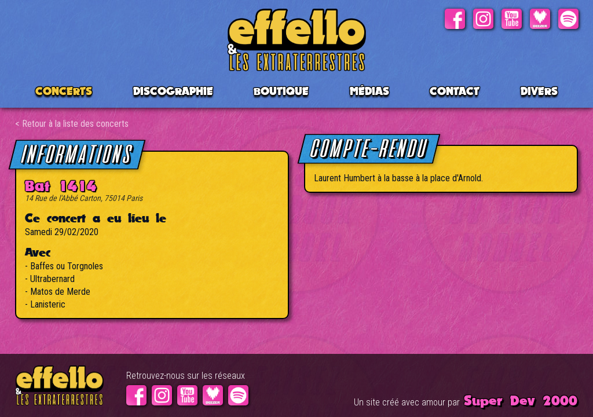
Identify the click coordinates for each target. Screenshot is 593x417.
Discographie (173, 91)
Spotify (568, 19)
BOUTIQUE (281, 91)
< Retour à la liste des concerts (72, 123)
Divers (539, 91)
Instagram (483, 19)
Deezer (540, 19)
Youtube (512, 19)
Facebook (455, 19)
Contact (454, 91)
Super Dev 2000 (520, 400)
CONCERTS (63, 91)
